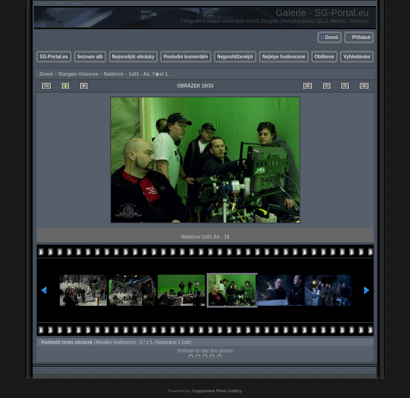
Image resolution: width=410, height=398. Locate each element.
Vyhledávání (356, 56)
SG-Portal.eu (54, 56)
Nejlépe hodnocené (283, 56)
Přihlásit (361, 37)
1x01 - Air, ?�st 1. (149, 74)
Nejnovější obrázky (133, 56)
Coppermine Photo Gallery (216, 391)
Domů (331, 37)
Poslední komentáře (185, 56)
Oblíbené (324, 56)
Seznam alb (90, 56)
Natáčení (113, 74)
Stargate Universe (78, 74)
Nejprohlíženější (235, 56)
